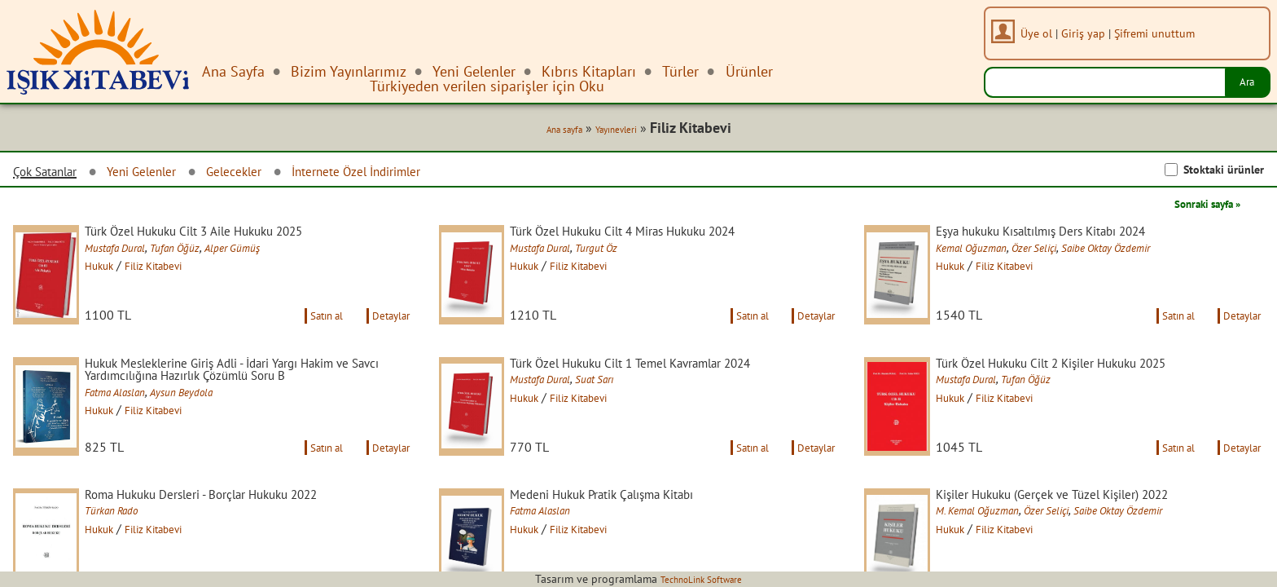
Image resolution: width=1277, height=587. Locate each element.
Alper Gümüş (270, 253)
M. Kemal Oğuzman (999, 553)
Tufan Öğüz (205, 253)
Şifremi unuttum (1161, 33)
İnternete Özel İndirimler (407, 175)
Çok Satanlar (52, 175)
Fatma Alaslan (135, 418)
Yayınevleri (612, 132)
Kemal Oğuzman (991, 253)
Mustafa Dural (134, 253)
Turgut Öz (627, 253)
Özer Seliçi (1066, 253)
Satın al (308, 337)
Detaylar (386, 337)
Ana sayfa (548, 132)
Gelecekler (267, 175)
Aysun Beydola (214, 418)
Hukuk (116, 271)
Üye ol (1043, 33)
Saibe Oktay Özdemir (1153, 253)
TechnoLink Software (701, 579)
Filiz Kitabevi (181, 271)
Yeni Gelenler (162, 175)
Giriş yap (1090, 33)
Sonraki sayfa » (1195, 207)
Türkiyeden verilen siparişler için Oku (487, 86)
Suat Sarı (625, 403)
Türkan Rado (130, 553)
